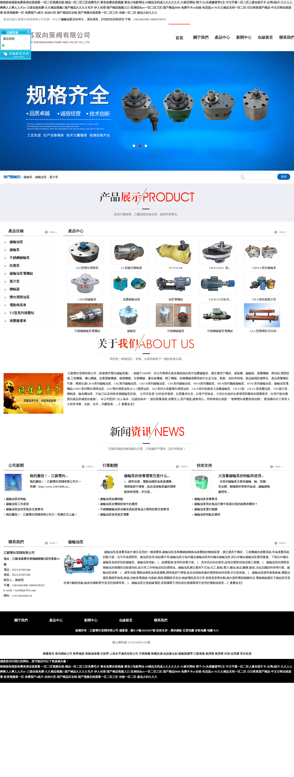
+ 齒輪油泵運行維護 (204, 509)
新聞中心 (243, 37)
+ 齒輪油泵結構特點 (110, 499)
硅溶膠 (235, 653)
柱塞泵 (15, 265)
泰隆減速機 (92, 653)
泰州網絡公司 (63, 653)
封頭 (227, 653)
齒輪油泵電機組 (21, 273)
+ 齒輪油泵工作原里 (16, 504)
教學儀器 (78, 653)
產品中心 (222, 37)
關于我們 (200, 37)
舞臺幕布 (48, 653)
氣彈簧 (210, 653)
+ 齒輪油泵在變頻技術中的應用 (117, 504)
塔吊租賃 (245, 653)
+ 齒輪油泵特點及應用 (206, 514)
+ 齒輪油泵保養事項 (204, 499)
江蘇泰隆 (199, 653)
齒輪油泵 (16, 242)
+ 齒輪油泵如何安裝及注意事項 (23, 509)
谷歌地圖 (200, 630)
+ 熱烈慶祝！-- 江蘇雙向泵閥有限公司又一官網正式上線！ (40, 514)
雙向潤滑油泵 (20, 297)
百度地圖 (188, 630)
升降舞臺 (144, 653)
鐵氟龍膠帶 (185, 653)
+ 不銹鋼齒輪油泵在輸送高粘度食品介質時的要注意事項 (133, 509)
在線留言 (265, 37)
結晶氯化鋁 (170, 653)
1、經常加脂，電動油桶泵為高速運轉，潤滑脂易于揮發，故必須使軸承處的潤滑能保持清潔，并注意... (150, 487)
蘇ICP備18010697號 (143, 630)
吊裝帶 (104, 653)
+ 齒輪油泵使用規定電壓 (113, 514)
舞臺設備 (157, 653)
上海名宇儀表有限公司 (123, 653)
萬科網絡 (176, 630)
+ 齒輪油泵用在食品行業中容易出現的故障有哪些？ (224, 504)
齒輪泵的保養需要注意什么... (147, 476)
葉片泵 (15, 281)
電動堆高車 (18, 305)
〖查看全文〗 (127, 404)
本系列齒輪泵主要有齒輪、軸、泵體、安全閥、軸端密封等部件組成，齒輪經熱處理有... (244, 487)
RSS (216, 630)
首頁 (179, 38)
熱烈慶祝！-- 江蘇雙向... (49, 476)
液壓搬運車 (18, 321)
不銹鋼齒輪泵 (20, 258)
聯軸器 (15, 289)
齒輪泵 (15, 250)
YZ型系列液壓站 (22, 313)
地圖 (210, 630)
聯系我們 (160, 620)
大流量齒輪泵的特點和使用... (241, 476)
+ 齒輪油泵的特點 (15, 499)
